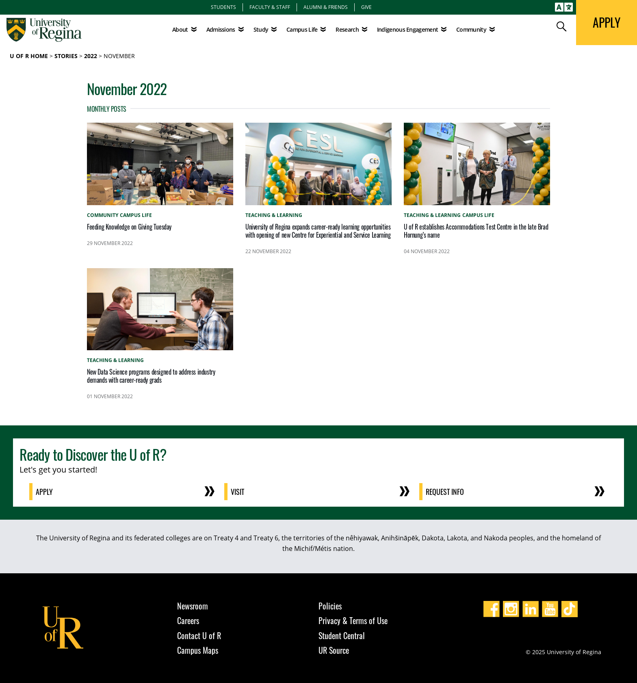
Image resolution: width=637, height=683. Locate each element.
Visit (237, 491)
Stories (66, 56)
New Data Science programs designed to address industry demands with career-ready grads (151, 376)
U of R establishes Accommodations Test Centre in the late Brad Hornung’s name (476, 231)
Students (223, 7)
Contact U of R (199, 635)
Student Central (341, 635)
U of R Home (29, 56)
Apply (44, 491)
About (180, 29)
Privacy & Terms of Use (353, 620)
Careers (188, 620)
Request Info (445, 491)
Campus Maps (197, 650)
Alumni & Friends (325, 7)
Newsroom (192, 606)
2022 (90, 56)
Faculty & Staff (269, 7)
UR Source (333, 650)
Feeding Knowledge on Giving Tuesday (129, 227)
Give (366, 7)
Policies (330, 606)
